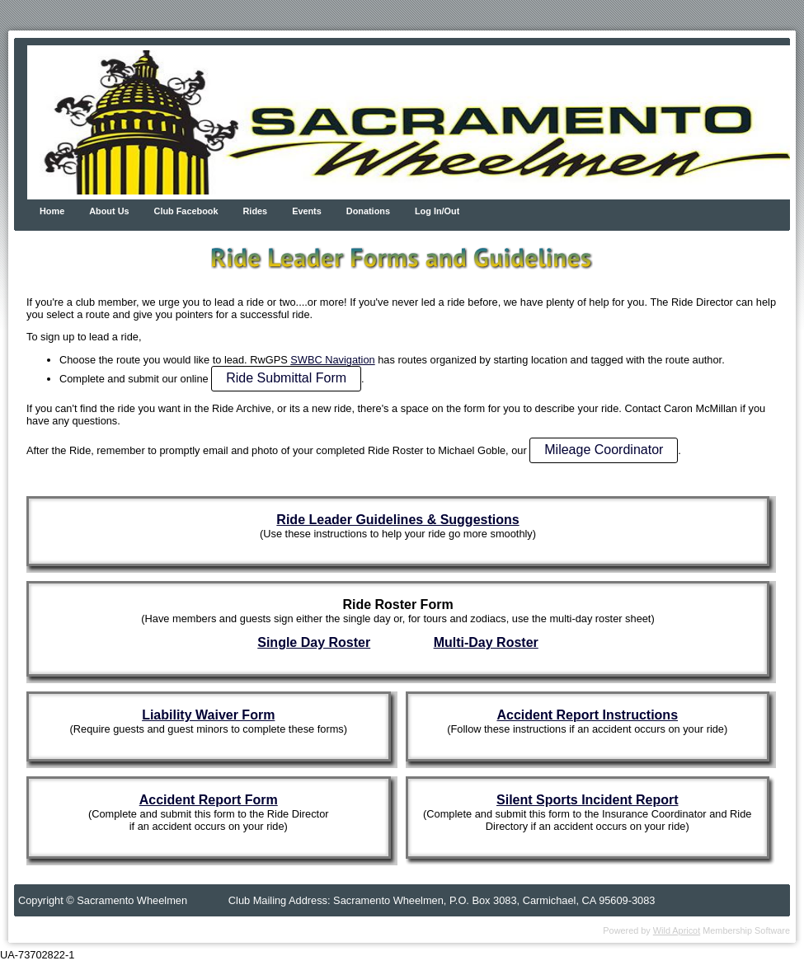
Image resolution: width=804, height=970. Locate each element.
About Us (109, 211)
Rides (255, 211)
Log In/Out (437, 211)
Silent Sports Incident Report (587, 800)
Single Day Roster (313, 642)
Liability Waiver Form (208, 715)
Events (307, 211)
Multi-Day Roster (486, 642)
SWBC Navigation (332, 360)
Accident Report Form (208, 800)
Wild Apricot (676, 930)
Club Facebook (186, 211)
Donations (368, 211)
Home (52, 211)
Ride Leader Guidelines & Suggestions (397, 520)
